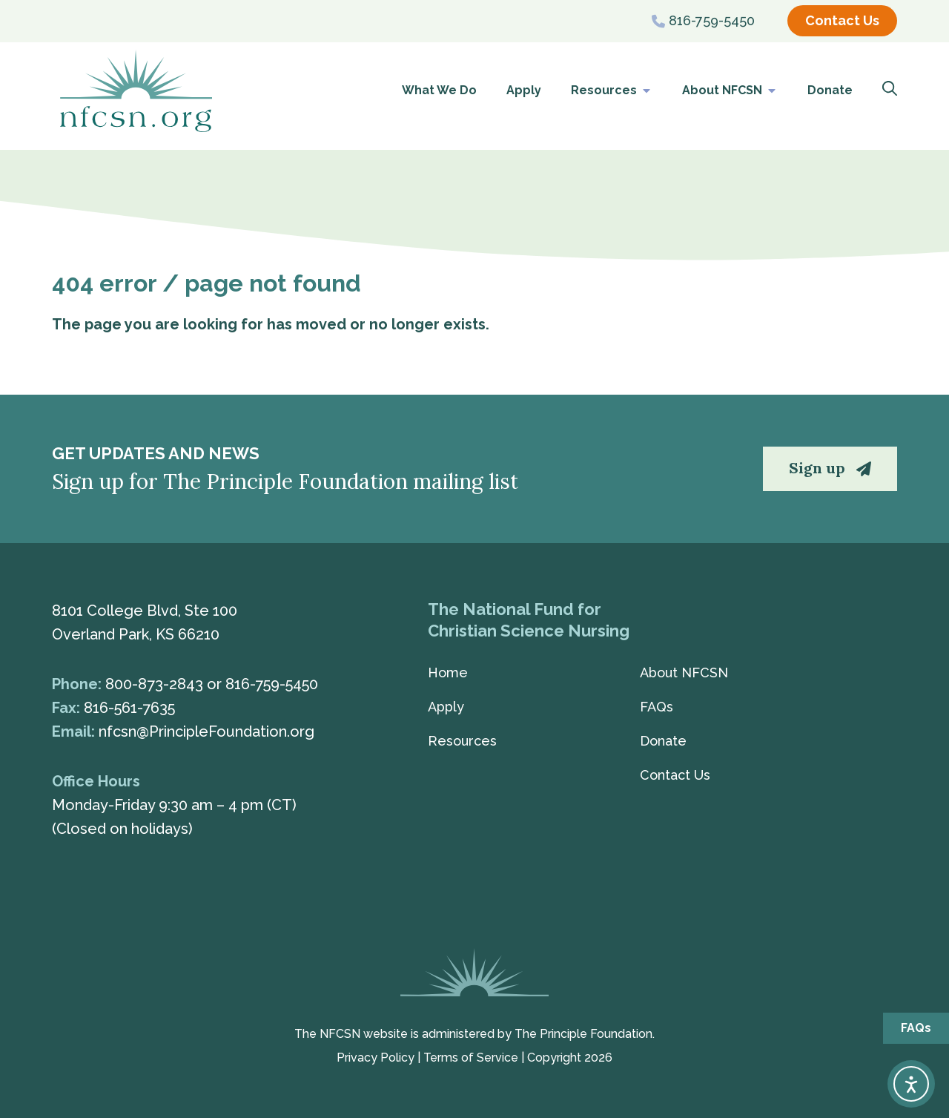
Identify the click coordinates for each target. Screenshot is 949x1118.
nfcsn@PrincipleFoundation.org (206, 731)
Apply (523, 90)
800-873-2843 (154, 684)
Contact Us (675, 775)
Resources (611, 90)
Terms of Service (470, 1057)
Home (448, 672)
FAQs (656, 706)
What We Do (439, 90)
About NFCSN (730, 90)
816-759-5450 (271, 684)
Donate (830, 90)
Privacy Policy (375, 1057)
